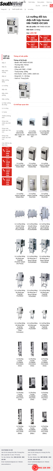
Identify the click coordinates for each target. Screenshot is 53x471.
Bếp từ (4, 76)
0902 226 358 (47, 39)
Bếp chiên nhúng (5, 71)
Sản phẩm (40, 2)
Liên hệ (44, 5)
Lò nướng (30, 9)
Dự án (38, 5)
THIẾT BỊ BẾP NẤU (17, 9)
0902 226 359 (47, 46)
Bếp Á (4, 63)
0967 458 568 (34, 46)
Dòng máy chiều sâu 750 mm (6, 130)
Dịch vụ (49, 2)
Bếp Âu (4, 67)
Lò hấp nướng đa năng (6, 103)
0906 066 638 (34, 39)
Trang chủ (22, 2)
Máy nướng (5, 99)
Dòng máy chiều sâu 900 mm (6, 137)
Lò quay (4, 112)
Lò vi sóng (5, 108)
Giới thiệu (31, 2)
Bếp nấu (4, 89)
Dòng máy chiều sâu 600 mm (6, 123)
